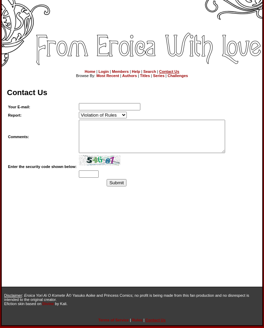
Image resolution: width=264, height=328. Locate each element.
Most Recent (107, 76)
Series (159, 76)
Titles (145, 76)
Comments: (18, 140)
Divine (48, 304)
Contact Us (169, 71)
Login (103, 71)
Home (90, 71)
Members (120, 71)
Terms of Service (113, 320)
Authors (129, 76)
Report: (15, 115)
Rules (137, 320)
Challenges (178, 76)
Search (149, 71)
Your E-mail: (19, 107)
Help (136, 71)
